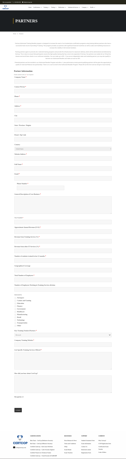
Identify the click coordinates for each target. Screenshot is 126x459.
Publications (64, 7)
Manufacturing (22, 314)
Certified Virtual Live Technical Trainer (40, 453)
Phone (17, 96)
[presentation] (27, 402)
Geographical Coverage (22, 266)
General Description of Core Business (27, 194)
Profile (94, 7)
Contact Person (20, 87)
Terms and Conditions (70, 443)
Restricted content (86, 449)
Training (48, 7)
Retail (19, 317)
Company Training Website (24, 340)
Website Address (20, 154)
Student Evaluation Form (88, 440)
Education (20, 303)
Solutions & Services (76, 7)
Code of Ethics (102, 452)
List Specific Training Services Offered (28, 350)
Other (19, 326)
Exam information (86, 443)
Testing (55, 7)
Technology (21, 320)
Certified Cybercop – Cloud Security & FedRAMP (43, 456)
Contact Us (84, 446)
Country (17, 145)
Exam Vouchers (68, 453)
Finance (19, 306)
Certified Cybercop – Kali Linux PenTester (41, 446)
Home (31, 7)
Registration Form (86, 453)
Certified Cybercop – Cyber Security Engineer (42, 449)
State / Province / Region (22, 125)
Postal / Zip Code (20, 135)
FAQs (65, 446)
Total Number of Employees (24, 275)
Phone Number (22, 184)
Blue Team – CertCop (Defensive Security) (41, 440)
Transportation (22, 323)
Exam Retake (67, 449)
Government (21, 309)
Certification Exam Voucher (103, 448)
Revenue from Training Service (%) (27, 237)
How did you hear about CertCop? (26, 373)
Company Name (20, 77)
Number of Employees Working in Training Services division (34, 285)
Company (86, 7)
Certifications (39, 7)
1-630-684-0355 (17, 2)
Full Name (18, 164)
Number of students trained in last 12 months (30, 256)
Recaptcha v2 (18, 397)
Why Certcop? (102, 440)
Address (17, 106)
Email (17, 174)
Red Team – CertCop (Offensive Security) (41, 443)
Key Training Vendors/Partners (25, 331)
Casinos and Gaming (24, 300)
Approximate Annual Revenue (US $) (27, 227)
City (15, 116)
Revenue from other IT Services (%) (27, 247)
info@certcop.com (28, 2)
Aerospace (20, 298)
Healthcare (20, 312)
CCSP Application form (104, 443)
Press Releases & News (70, 440)
